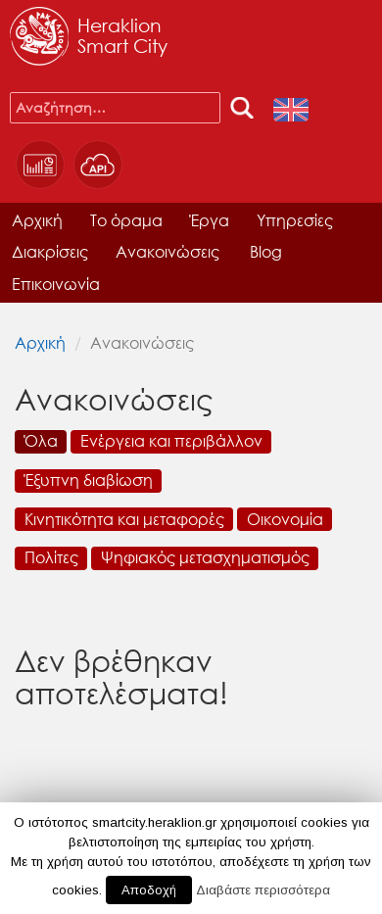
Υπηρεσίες (295, 220)
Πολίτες (51, 557)
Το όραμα (126, 220)
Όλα (41, 440)
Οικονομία (285, 518)
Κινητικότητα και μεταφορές (124, 518)
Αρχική (37, 220)
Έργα (209, 220)
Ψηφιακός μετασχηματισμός (205, 557)
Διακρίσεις (50, 251)
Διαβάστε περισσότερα (263, 890)
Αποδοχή (148, 890)
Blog (266, 251)
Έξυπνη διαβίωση (88, 479)
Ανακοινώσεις (167, 251)
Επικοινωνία (56, 283)
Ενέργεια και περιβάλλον (171, 440)
